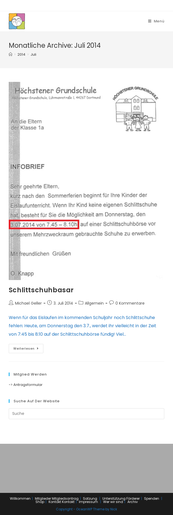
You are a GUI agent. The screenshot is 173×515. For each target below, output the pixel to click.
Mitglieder (43, 498)
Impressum (88, 501)
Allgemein (94, 303)
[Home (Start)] (10, 54)
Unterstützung (114, 498)
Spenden (151, 498)
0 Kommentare (130, 303)
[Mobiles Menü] (156, 21)
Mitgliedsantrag (65, 498)
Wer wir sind (113, 501)
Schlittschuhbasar (41, 289)
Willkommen (20, 498)
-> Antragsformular (26, 384)
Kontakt (55, 501)
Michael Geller (28, 303)
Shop (39, 501)
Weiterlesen (26, 348)
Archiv (132, 501)
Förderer (133, 498)
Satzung (90, 498)
